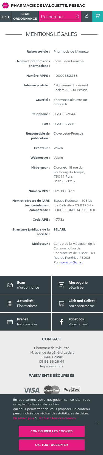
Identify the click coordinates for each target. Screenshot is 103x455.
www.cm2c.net (72, 262)
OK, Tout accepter (51, 445)
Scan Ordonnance (25, 16)
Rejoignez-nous (51, 366)
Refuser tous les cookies (57, 418)
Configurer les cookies (51, 431)
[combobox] (58, 16)
